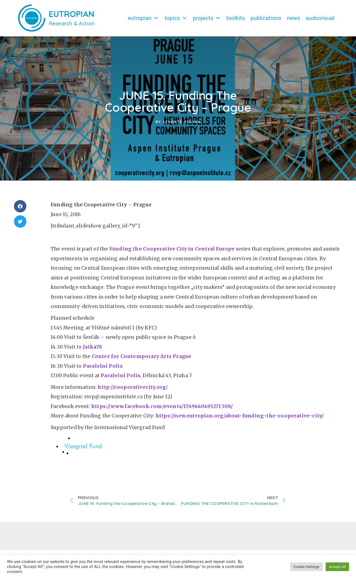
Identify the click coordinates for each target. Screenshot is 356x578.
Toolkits (235, 18)
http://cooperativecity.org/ (133, 390)
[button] (20, 209)
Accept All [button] (337, 567)
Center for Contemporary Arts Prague (142, 359)
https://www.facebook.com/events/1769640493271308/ (162, 409)
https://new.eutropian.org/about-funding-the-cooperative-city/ (239, 419)
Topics (175, 18)
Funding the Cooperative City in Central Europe (172, 252)
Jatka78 (92, 350)
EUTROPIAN (72, 14)
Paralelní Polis (103, 369)
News (293, 18)
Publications (266, 18)
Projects (207, 18)
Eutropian (143, 18)
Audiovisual (320, 18)
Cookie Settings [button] (306, 567)
